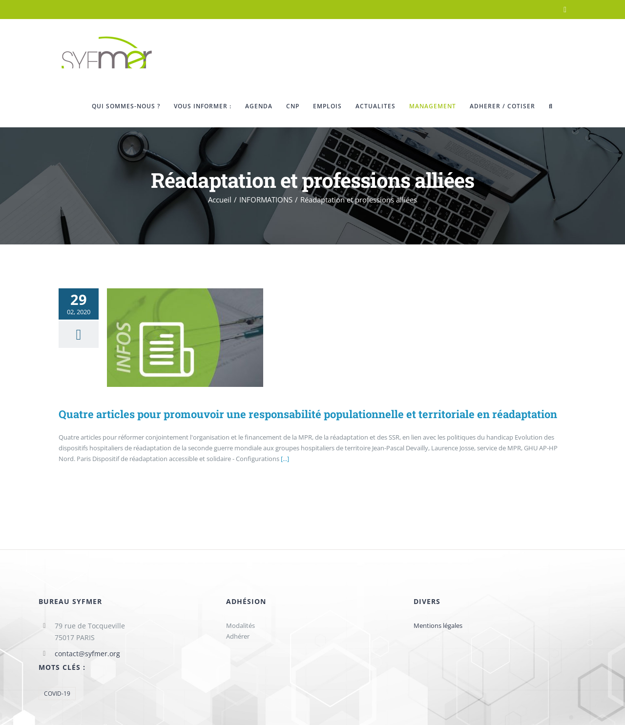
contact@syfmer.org (87, 653)
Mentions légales (438, 625)
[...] (285, 458)
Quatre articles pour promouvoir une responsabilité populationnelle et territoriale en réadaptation (308, 414)
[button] (551, 106)
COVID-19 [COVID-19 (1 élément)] (57, 693)
